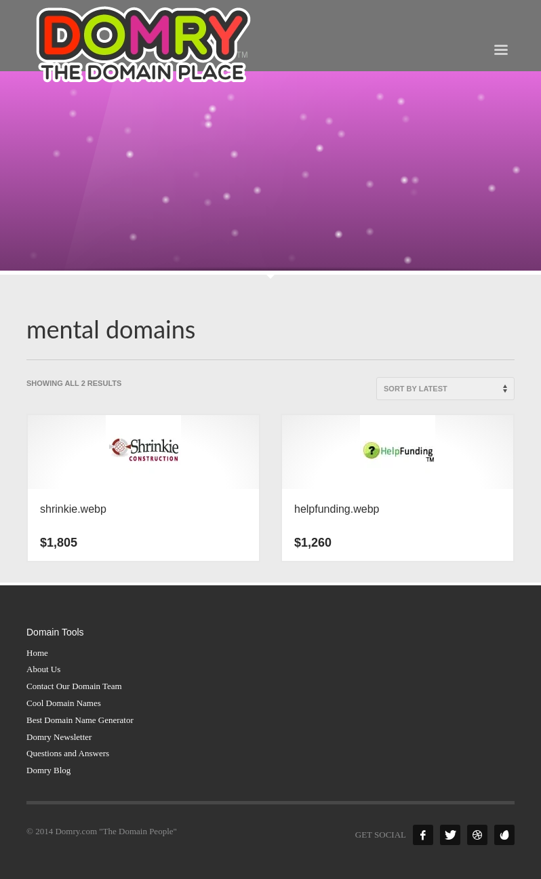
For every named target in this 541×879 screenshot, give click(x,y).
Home (37, 653)
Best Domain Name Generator (80, 720)
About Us (43, 669)
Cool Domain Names (63, 703)
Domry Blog (48, 770)
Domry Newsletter (59, 737)
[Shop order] (445, 388)
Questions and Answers (67, 753)
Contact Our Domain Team (74, 686)
